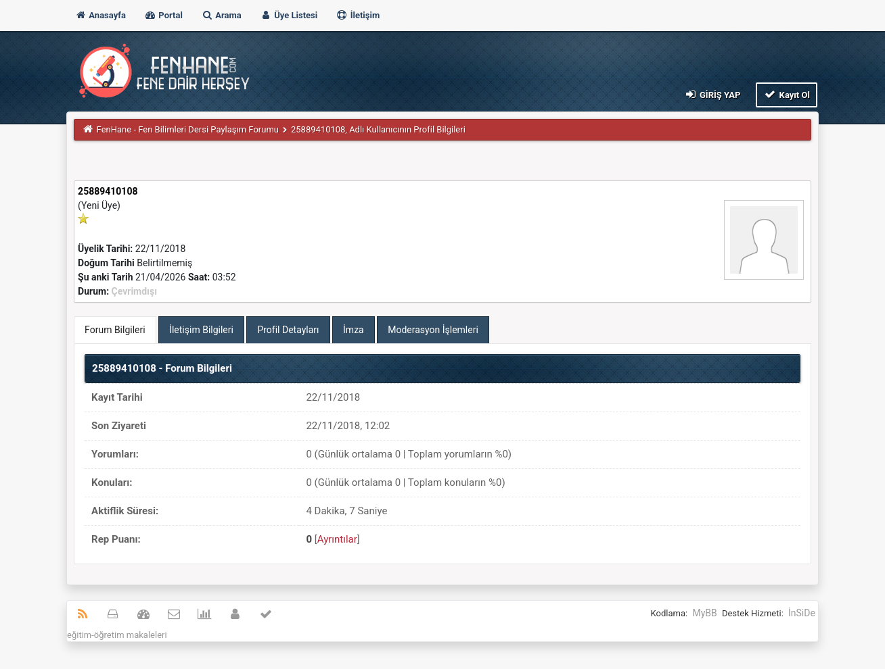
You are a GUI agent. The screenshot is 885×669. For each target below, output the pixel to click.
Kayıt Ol (786, 94)
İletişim (358, 15)
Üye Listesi (288, 15)
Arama (221, 15)
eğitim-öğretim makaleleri (117, 635)
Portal (163, 15)
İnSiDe (801, 613)
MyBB (704, 613)
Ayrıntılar (337, 539)
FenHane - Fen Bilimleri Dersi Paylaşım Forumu (188, 129)
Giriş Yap (711, 94)
